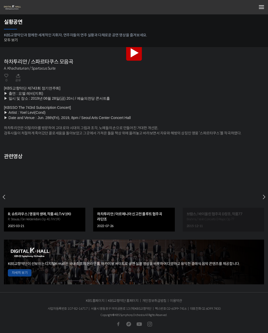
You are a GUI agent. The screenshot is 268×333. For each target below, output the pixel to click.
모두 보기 (11, 40)
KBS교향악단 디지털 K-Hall (30, 7)
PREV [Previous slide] (4, 197)
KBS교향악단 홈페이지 (123, 300)
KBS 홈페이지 (95, 300)
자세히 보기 (19, 272)
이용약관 (176, 300)
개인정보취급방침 (154, 300)
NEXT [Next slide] (264, 197)
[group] (44, 197)
